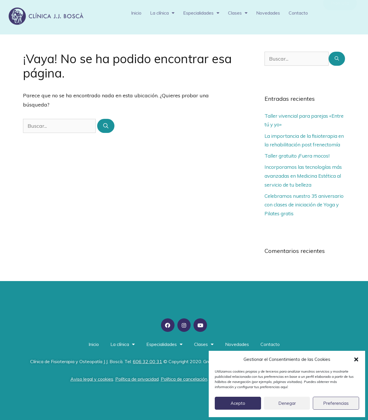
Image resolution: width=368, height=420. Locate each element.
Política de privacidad (137, 379)
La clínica (162, 10)
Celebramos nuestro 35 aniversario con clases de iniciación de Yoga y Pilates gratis (304, 204)
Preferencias (336, 403)
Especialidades (201, 10)
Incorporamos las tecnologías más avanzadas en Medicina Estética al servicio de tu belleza (303, 175)
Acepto (238, 403)
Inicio (136, 10)
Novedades (268, 10)
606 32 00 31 (147, 361)
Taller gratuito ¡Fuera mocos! (296, 156)
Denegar (287, 403)
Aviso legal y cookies (91, 379)
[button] (356, 359)
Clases (238, 10)
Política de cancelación (184, 379)
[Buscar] (105, 126)
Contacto (298, 10)
